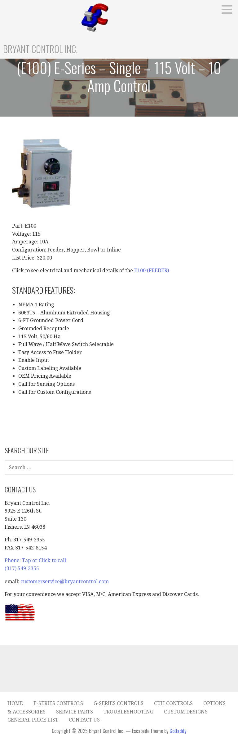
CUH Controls (173, 703)
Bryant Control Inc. (40, 49)
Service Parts (74, 712)
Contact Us (84, 720)
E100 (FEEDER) (151, 270)
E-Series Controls (58, 703)
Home (15, 703)
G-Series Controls (118, 703)
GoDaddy (178, 731)
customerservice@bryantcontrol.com (64, 581)
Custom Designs (186, 712)
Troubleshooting (128, 712)
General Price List (32, 720)
